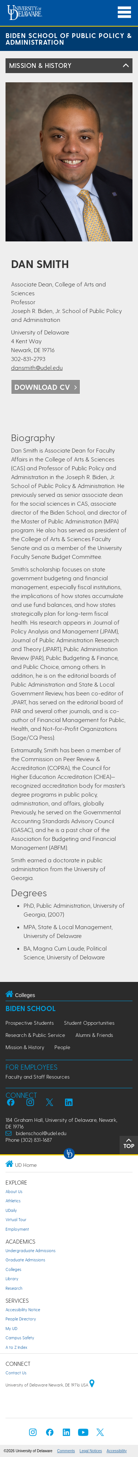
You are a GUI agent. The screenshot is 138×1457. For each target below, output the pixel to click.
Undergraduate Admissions (31, 1250)
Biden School (31, 1008)
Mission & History (40, 65)
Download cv (42, 386)
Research (14, 1288)
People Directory (21, 1318)
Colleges (13, 1269)
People (62, 1047)
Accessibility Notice (23, 1309)
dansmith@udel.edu (37, 367)
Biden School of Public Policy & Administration (69, 38)
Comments (66, 1451)
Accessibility (117, 1451)
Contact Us (16, 1372)
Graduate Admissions (25, 1259)
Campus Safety (20, 1337)
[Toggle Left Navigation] (126, 65)
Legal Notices (90, 1451)
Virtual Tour (16, 1219)
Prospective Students (30, 1023)
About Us (14, 1191)
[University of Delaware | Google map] (92, 1384)
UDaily (11, 1210)
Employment (17, 1229)
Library (12, 1278)
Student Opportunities (89, 1023)
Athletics (13, 1200)
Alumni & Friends (94, 1035)
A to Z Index (16, 1347)
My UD (11, 1328)
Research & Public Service (35, 1035)
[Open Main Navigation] (124, 12)
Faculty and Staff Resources (38, 1076)
